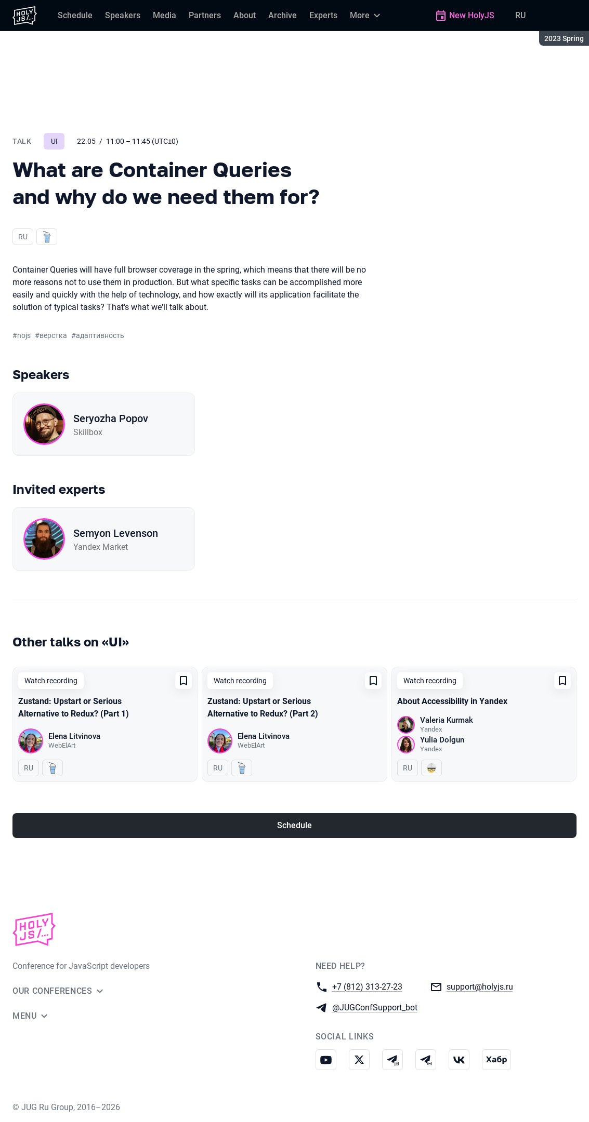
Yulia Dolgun (442, 740)
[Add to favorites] (183, 680)
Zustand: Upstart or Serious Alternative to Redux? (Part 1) (73, 707)
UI (54, 141)
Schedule (294, 825)
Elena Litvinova (74, 736)
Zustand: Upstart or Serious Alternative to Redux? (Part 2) (262, 707)
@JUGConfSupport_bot (374, 1007)
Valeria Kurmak (446, 720)
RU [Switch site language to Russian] (520, 15)
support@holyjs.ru (480, 986)
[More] (366, 15)
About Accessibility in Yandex (452, 701)
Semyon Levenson (115, 533)
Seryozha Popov (110, 418)
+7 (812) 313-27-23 (367, 986)
